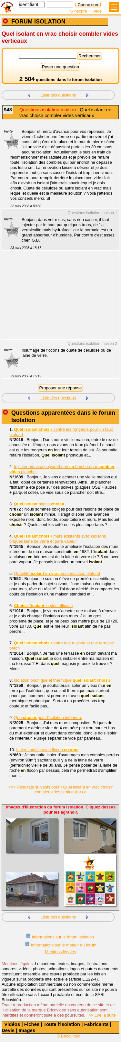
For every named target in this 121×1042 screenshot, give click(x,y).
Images (27, 1030)
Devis (8, 1030)
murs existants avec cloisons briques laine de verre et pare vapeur (57, 539)
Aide (97, 11)
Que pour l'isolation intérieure (48, 717)
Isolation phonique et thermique (62, 680)
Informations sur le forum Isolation (59, 936)
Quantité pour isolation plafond (57, 573)
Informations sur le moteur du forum (60, 944)
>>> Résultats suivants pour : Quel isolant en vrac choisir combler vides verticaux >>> (60, 790)
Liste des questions (58, 95)
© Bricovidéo (68, 1036)
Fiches (32, 1024)
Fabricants (96, 1024)
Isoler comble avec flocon (47, 749)
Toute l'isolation (62, 1024)
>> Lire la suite (100, 1015)
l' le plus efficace (43, 605)
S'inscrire (78, 11)
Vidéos (12, 1024)
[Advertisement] (57, 299)
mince (39, 504)
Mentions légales (60, 951)
